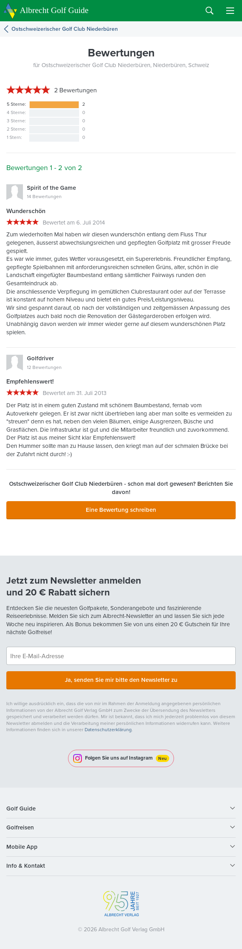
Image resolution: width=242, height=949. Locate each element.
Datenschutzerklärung (108, 729)
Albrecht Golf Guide (54, 10)
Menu (230, 10)
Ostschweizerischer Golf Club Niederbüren (64, 29)
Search (209, 10)
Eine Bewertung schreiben (121, 509)
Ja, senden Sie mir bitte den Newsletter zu (121, 680)
